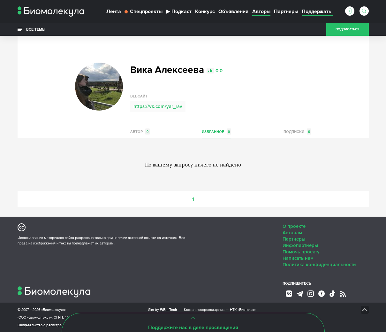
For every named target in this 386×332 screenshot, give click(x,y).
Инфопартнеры (300, 245)
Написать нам (298, 258)
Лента (113, 11)
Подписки (297, 131)
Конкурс (205, 11)
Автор (140, 131)
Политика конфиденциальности (319, 264)
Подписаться (347, 29)
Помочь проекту (301, 252)
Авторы (261, 11)
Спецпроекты (144, 11)
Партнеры (286, 11)
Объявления (233, 11)
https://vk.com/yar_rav (157, 106)
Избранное (216, 131)
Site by (162, 309)
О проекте (294, 226)
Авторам (292, 232)
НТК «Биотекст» (243, 310)
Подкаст (179, 11)
